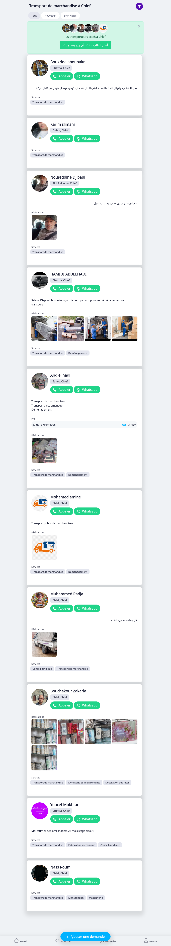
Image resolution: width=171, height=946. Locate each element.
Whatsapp (89, 76)
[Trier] (139, 6)
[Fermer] (139, 26)
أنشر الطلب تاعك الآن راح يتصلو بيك (85, 45)
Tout (34, 15)
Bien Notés (70, 15)
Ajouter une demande (87, 936)
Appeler (64, 76)
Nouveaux (50, 15)
